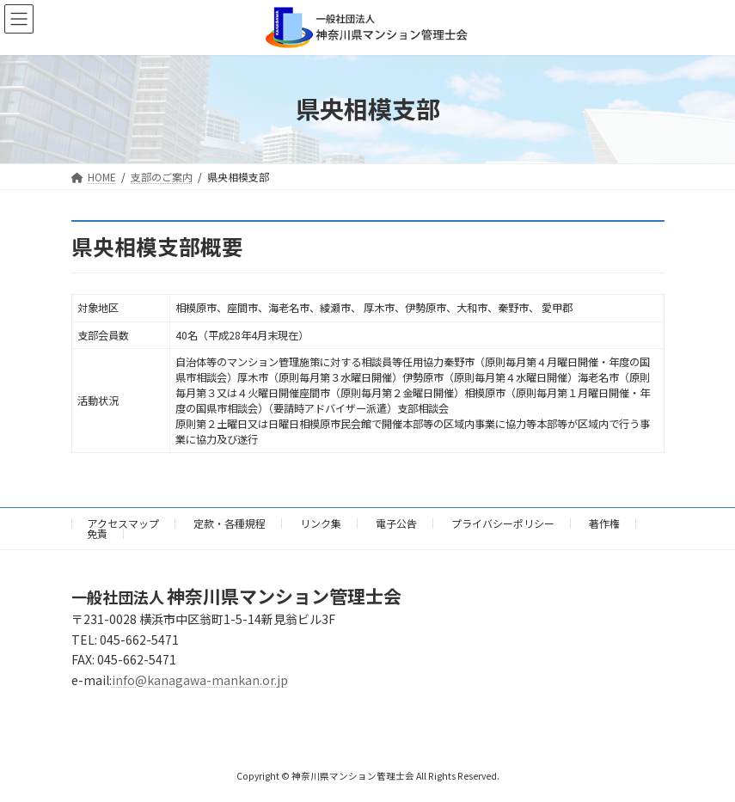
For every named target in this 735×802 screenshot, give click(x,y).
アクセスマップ (123, 523)
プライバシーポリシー (502, 523)
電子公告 (396, 523)
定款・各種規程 (229, 523)
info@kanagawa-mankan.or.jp (200, 680)
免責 (97, 533)
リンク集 (320, 523)
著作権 (604, 523)
